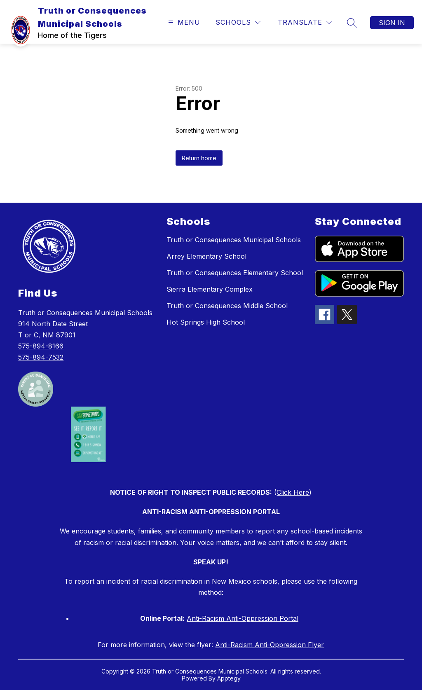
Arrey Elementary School (206, 256)
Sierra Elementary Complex (209, 289)
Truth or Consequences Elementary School (234, 273)
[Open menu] (183, 22)
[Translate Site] (305, 22)
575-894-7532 (40, 357)
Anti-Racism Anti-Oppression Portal (242, 618)
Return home (199, 157)
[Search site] (352, 23)
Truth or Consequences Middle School (227, 306)
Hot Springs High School (205, 322)
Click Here (293, 492)
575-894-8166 (40, 346)
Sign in (392, 23)
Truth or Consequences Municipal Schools (233, 240)
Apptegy (229, 678)
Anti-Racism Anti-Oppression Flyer (269, 645)
